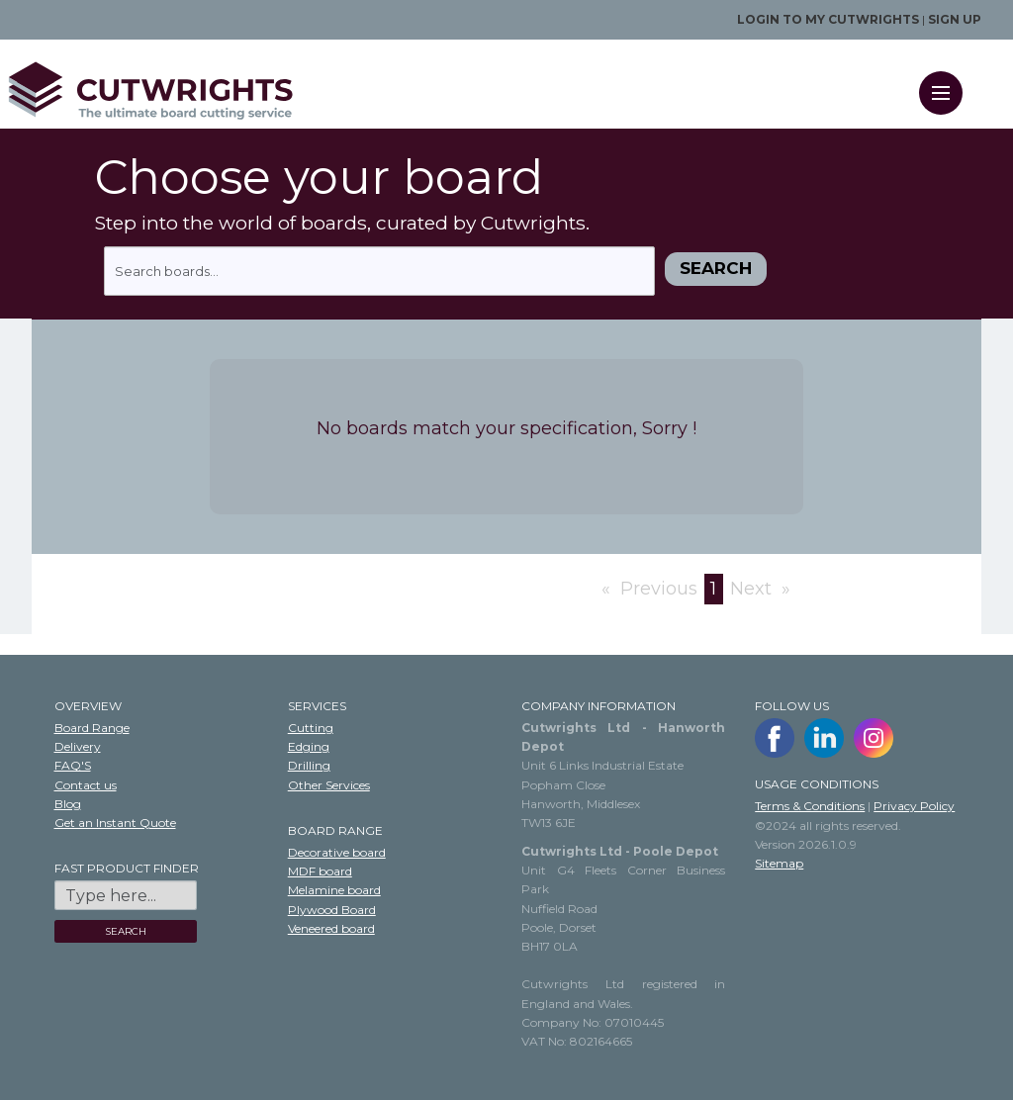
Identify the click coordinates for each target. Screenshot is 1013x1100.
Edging (308, 746)
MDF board (320, 871)
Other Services (329, 785)
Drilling (309, 765)
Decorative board (337, 852)
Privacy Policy (914, 805)
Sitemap (779, 863)
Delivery (77, 746)
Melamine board (334, 889)
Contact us (85, 785)
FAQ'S (72, 765)
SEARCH (125, 931)
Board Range (92, 727)
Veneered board (331, 928)
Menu (947, 80)
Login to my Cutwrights (828, 19)
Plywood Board (332, 909)
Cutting (310, 727)
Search (716, 268)
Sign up (954, 19)
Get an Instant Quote (115, 822)
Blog (67, 803)
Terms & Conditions (810, 805)
